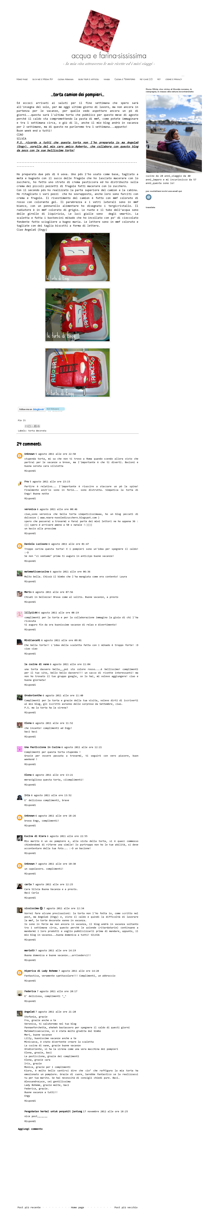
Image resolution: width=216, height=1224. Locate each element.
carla (28, 884)
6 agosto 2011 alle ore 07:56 (53, 592)
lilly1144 (30, 613)
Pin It (22, 420)
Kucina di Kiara (35, 836)
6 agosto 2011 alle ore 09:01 (61, 640)
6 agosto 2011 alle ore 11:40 (63, 695)
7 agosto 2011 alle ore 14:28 (79, 971)
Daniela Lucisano (36, 544)
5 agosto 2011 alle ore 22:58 (55, 454)
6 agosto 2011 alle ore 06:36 (70, 572)
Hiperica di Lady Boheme (41, 971)
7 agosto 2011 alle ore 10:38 (55, 864)
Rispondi (30, 471)
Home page (22, 79)
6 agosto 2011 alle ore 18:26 (55, 816)
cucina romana (65, 79)
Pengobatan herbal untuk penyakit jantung (53, 1111)
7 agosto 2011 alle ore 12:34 (64, 908)
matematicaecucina (36, 572)
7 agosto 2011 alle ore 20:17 (57, 991)
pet (159, 79)
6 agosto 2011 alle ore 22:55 (67, 836)
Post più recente (29, 1207)
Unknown (29, 454)
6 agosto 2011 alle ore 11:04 (70, 664)
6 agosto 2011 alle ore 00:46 (57, 509)
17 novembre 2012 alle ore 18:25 (105, 1111)
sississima (31, 908)
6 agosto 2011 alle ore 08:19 (58, 613)
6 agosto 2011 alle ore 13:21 (53, 775)
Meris (28, 592)
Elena (28, 723)
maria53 (29, 950)
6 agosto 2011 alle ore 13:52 (51, 795)
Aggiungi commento (30, 1129)
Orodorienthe (33, 695)
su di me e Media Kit (42, 79)
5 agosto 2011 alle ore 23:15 (50, 481)
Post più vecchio (126, 1207)
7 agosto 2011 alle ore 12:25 (53, 884)
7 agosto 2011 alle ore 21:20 (55, 1012)
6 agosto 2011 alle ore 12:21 (81, 747)
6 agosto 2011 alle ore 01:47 (68, 544)
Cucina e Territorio (125, 79)
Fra (26, 481)
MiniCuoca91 (32, 640)
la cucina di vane (36, 664)
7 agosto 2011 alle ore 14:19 (55, 950)
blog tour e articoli (88, 79)
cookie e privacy (173, 79)
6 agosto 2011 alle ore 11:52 (53, 723)
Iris (27, 795)
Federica (30, 991)
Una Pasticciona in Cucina (42, 747)
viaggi (107, 79)
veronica (30, 509)
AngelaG (29, 1012)
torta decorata (37, 431)
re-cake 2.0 (146, 79)
